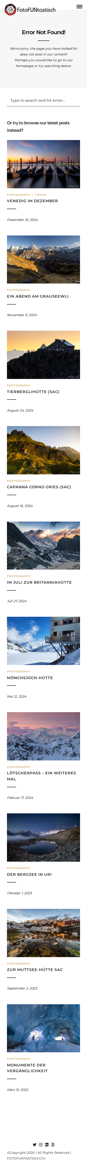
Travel (41, 194)
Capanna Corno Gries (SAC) (39, 487)
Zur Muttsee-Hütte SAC (35, 970)
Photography (18, 194)
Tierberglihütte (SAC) (33, 392)
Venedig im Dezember (32, 201)
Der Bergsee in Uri (29, 874)
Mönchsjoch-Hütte (30, 678)
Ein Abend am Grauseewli (38, 296)
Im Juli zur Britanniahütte (39, 582)
